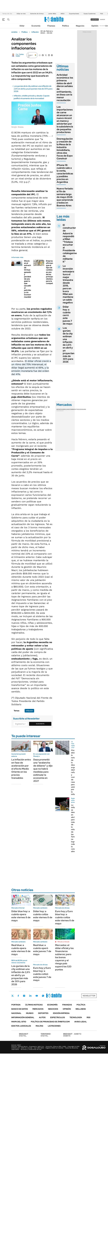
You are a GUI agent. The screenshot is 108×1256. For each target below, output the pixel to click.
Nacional (16, 1013)
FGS (101, 13)
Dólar (22, 26)
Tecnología (76, 1017)
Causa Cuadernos (89, 13)
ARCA (62, 13)
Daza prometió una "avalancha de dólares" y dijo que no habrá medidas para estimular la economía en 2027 (43, 770)
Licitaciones (54, 1026)
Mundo (29, 1013)
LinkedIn (30, 996)
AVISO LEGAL (80, 1021)
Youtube (37, 996)
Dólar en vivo (21, 13)
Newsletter (103, 25)
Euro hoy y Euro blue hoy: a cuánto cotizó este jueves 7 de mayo (42, 974)
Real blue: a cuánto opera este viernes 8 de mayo (20, 950)
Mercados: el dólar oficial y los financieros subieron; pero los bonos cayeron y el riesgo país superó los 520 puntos (64, 957)
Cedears (82, 409)
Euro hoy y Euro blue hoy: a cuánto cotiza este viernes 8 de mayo (64, 917)
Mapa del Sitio (18, 1021)
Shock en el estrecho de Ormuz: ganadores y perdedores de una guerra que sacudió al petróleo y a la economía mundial (29, 279)
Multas (39, 1026)
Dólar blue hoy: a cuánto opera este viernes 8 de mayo (20, 916)
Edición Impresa (61, 1013)
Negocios (80, 26)
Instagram (24, 996)
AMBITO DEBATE (72, 1035)
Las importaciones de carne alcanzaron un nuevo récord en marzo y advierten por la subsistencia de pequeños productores (65, 119)
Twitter (12, 996)
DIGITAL (24, 1035)
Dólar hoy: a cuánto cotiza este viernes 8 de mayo (42, 916)
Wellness (81, 1009)
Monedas (60, 409)
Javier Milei (52, 13)
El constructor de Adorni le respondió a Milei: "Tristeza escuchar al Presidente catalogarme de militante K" (70, 243)
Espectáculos (57, 1017)
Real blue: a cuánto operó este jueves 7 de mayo (42, 950)
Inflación (35, 32)
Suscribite (40, 724)
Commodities (74, 409)
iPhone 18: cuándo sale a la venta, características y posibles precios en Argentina (65, 174)
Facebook (18, 996)
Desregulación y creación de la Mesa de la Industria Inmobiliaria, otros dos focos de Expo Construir (65, 148)
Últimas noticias (34, 1005)
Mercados (37, 1009)
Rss (88, 1017)
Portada (16, 1005)
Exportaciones (74, 13)
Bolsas (66, 409)
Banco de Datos (19, 1009)
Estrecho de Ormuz (37, 13)
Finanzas (51, 26)
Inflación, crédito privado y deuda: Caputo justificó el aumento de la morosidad (31, 97)
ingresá (102, 19)
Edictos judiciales (21, 1026)
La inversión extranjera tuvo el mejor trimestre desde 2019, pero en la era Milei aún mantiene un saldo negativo (68, 284)
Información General (22, 1017)
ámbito (14, 32)
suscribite (94, 19)
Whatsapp (43, 996)
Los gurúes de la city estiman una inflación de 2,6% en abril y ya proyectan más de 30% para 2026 (33, 89)
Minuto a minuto (63, 942)
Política (65, 26)
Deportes (43, 1013)
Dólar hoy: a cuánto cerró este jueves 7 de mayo (67, 315)
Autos (42, 1017)
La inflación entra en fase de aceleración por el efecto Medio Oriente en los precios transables (21, 768)
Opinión (94, 26)
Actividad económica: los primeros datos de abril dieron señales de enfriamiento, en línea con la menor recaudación (65, 87)
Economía (36, 26)
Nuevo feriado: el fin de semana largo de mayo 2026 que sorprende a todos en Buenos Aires (65, 197)
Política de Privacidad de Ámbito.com (50, 1021)
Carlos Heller (20, 55)
